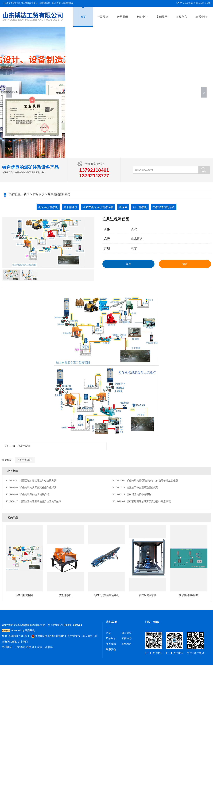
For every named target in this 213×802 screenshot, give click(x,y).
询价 (128, 263)
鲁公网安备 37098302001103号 (50, 636)
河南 (39, 647)
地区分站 (189, 3)
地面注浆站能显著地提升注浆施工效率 (33, 501)
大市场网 (23, 641)
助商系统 (30, 630)
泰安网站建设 (9, 641)
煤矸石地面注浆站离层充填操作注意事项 (142, 501)
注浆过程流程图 (24, 460)
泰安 (22, 647)
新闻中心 (142, 16)
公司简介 (102, 16)
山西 (45, 647)
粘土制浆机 (140, 207)
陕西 (50, 647)
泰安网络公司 (90, 636)
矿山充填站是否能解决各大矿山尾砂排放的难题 (145, 480)
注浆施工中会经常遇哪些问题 (135, 487)
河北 (34, 647)
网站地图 (200, 3)
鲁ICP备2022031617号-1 (15, 636)
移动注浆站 (17, 446)
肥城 (28, 647)
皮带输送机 (70, 207)
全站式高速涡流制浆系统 (98, 207)
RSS (180, 3)
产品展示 (122, 16)
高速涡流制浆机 (48, 207)
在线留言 (181, 16)
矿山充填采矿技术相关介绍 (27, 494)
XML (209, 3)
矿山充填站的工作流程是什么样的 (31, 487)
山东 (17, 647)
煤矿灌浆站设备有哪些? (132, 494)
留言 (185, 263)
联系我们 (201, 16)
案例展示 (161, 16)
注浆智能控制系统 (59, 194)
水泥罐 (123, 207)
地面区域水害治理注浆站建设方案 (31, 480)
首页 (83, 16)
